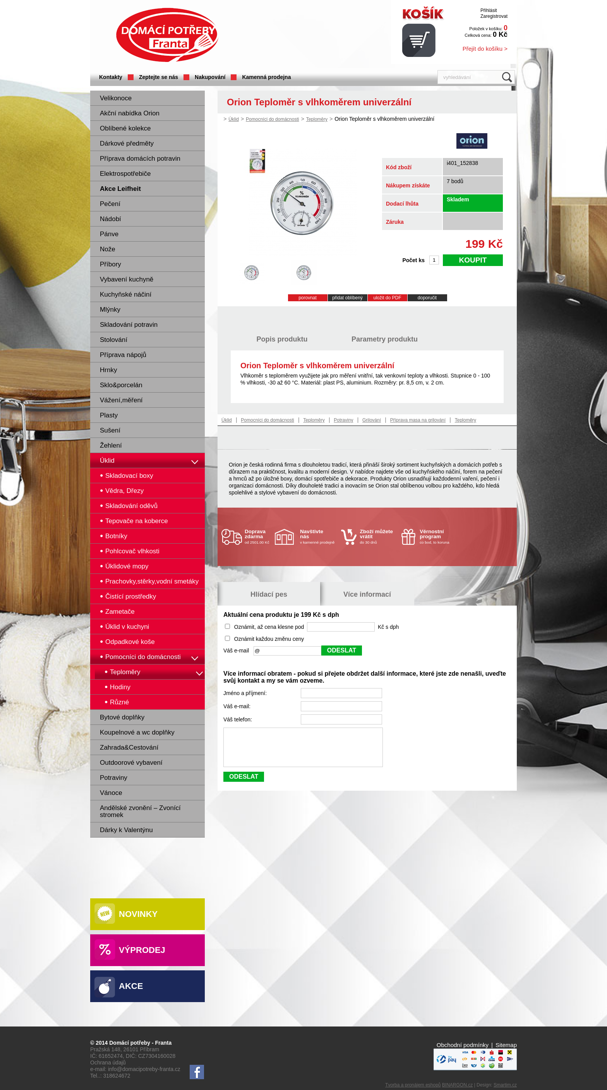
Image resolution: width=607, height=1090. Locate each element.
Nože (107, 249)
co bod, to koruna (438, 536)
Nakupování (210, 77)
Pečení (110, 204)
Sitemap (506, 1045)
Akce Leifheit (120, 188)
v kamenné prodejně (318, 536)
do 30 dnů (378, 536)
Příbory (110, 264)
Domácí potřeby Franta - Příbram (167, 35)
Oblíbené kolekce (125, 128)
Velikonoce (116, 98)
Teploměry (317, 119)
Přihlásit (488, 10)
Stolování (113, 339)
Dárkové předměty (127, 143)
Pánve (109, 234)
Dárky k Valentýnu (126, 830)
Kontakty (110, 77)
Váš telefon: (238, 719)
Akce (131, 986)
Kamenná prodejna (266, 77)
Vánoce (111, 792)
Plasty (109, 415)
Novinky (138, 914)
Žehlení (111, 445)
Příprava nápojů (123, 355)
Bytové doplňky (122, 717)
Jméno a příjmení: (245, 693)
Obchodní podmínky (463, 1045)
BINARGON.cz (457, 1085)
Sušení (110, 430)
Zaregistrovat (494, 16)
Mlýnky (110, 309)
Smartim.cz (505, 1085)
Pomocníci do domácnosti (272, 119)
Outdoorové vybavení (131, 762)
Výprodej (142, 950)
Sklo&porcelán (121, 385)
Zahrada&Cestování (129, 747)
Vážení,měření (121, 400)
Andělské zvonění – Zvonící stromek (140, 811)
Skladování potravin (129, 324)
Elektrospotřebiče (125, 173)
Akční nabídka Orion (129, 113)
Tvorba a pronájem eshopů (413, 1085)
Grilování (371, 420)
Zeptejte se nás (158, 77)
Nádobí (110, 219)
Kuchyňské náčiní (125, 294)
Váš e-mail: (237, 706)
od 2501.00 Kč (259, 536)
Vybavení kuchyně (126, 279)
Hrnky (108, 370)
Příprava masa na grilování (418, 420)
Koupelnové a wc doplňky (137, 732)
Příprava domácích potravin (140, 158)
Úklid (107, 460)
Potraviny (113, 777)
